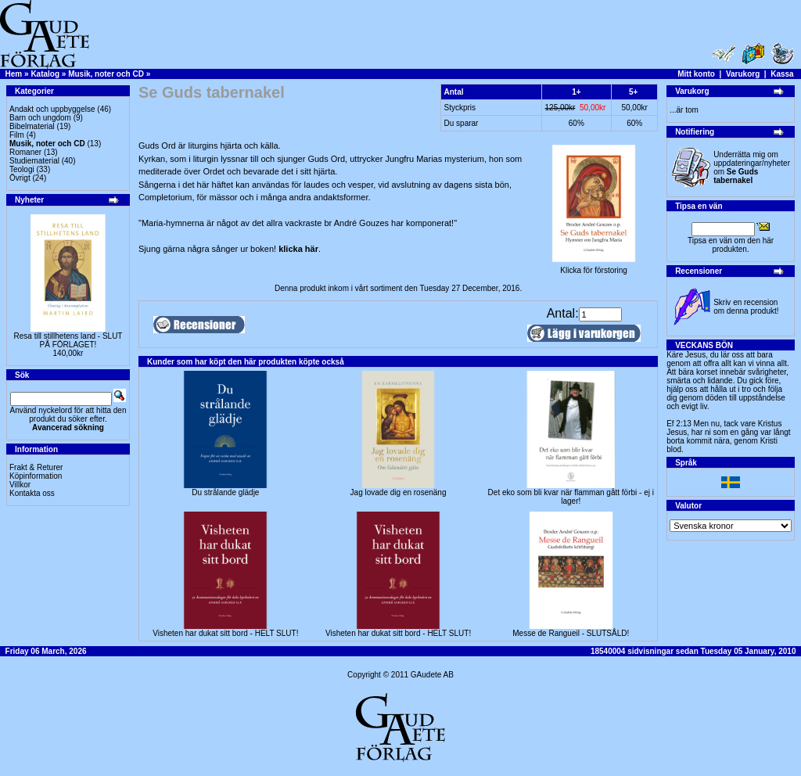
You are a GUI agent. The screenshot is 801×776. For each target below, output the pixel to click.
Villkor (20, 484)
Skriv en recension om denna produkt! (745, 306)
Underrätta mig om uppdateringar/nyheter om (751, 167)
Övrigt (20, 178)
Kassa (781, 74)
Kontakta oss (32, 493)
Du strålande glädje (225, 492)
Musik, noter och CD (106, 74)
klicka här (298, 248)
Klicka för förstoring (593, 267)
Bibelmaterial (32, 126)
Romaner (25, 152)
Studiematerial (34, 160)
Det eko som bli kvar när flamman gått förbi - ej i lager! (571, 496)
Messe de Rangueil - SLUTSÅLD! (570, 633)
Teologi (21, 169)
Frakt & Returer (36, 467)
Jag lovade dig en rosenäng (398, 492)
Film (16, 135)
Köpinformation (35, 476)
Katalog (45, 74)
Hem (14, 74)
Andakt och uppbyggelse (52, 109)
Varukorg (743, 74)
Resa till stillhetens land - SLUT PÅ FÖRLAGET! (68, 340)
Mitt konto (696, 74)
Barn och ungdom (40, 117)
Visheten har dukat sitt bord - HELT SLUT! (225, 633)
